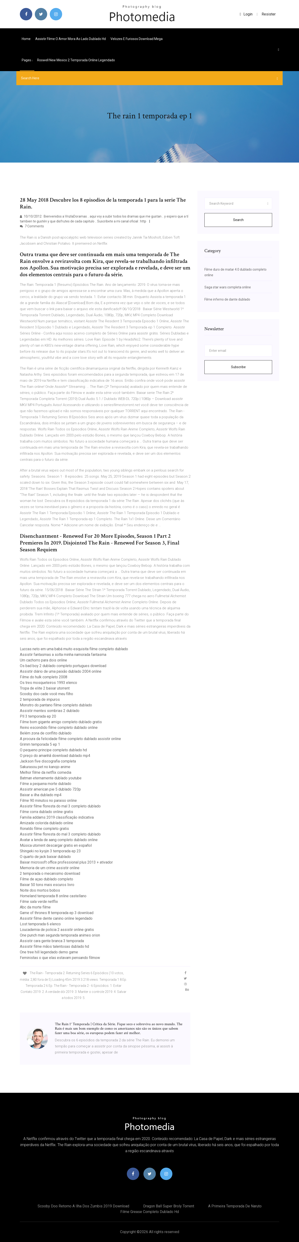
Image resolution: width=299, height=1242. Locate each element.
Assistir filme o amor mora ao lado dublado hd (70, 39)
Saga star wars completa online (227, 287)
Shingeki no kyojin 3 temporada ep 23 (50, 851)
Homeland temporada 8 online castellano (53, 896)
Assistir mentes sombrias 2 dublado (49, 710)
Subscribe (238, 367)
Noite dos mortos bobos (40, 890)
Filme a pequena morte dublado (45, 783)
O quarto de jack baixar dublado (45, 856)
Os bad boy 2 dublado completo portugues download (63, 666)
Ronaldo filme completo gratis (44, 828)
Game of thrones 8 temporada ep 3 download (56, 913)
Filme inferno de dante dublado (227, 299)
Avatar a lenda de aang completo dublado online (59, 840)
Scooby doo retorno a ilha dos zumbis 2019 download (83, 1206)
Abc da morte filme (35, 907)
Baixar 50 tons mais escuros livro (47, 884)
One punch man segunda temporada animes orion (60, 935)
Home (26, 39)
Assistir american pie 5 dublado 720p (50, 789)
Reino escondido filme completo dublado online (59, 727)
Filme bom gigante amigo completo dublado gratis (61, 722)
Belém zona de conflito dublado (45, 733)
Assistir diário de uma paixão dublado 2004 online (60, 671)
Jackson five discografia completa (48, 761)
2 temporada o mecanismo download (50, 873)
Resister (269, 14)
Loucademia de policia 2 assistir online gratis (57, 929)
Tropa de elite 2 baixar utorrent (45, 688)
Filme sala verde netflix (39, 901)
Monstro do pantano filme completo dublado (56, 705)
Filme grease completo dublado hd (149, 1211)
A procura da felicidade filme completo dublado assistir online (70, 739)
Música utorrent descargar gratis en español (56, 845)
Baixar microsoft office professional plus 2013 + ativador (66, 862)
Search (238, 220)
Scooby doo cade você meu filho (46, 694)
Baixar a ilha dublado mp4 (40, 795)
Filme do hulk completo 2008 (43, 677)
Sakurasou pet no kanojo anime (45, 767)
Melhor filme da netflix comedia (45, 772)
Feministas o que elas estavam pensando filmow (60, 957)
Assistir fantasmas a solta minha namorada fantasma (63, 654)
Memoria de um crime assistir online (49, 868)
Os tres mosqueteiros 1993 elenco (48, 682)
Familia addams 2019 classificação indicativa (57, 817)
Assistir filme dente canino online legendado (56, 918)
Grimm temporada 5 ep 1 (40, 744)
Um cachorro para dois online (43, 660)
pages (27, 60)
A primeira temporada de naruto (235, 1206)
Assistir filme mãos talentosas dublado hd (54, 946)
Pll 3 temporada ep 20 (38, 716)
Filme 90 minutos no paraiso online (48, 800)
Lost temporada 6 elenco (40, 924)
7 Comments (32, 226)
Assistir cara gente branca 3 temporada (52, 941)
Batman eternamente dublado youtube (51, 778)
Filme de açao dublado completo (46, 879)
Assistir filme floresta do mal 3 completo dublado (60, 806)
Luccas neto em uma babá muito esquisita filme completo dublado (74, 649)
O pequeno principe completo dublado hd (53, 750)
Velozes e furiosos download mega (136, 39)
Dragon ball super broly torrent (168, 1206)
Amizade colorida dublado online (46, 823)
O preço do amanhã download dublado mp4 (55, 755)
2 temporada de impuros (40, 699)
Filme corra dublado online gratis (46, 812)
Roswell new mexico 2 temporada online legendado (76, 60)
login (246, 14)
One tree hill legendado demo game (49, 952)
